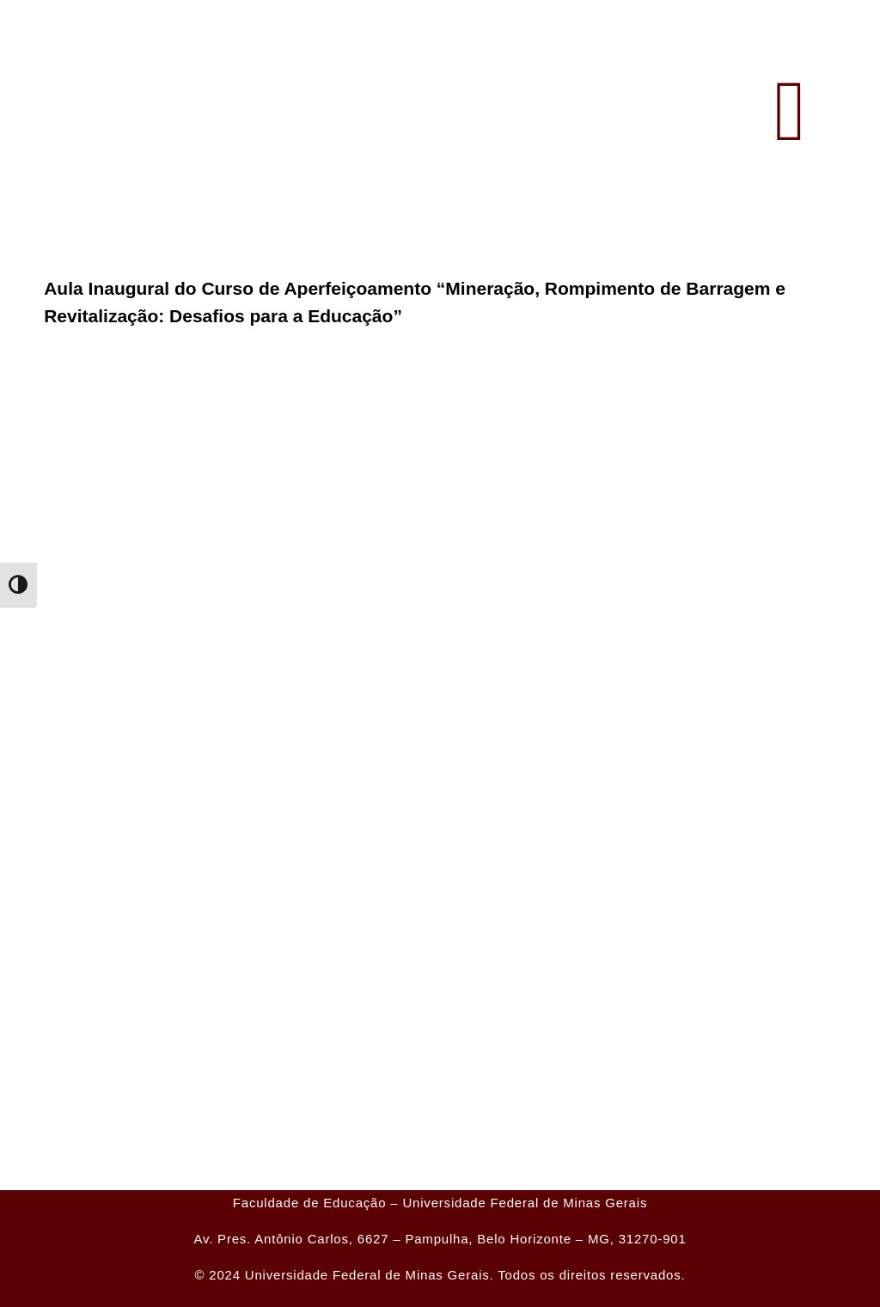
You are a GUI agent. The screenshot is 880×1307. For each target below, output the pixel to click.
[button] (790, 111)
